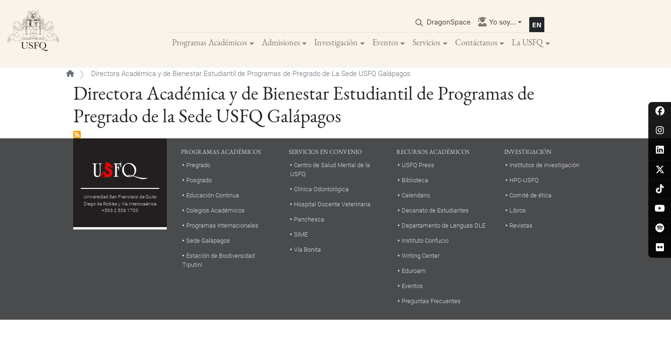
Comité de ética (530, 195)
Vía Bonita (307, 249)
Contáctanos (476, 42)
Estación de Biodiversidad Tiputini (218, 260)
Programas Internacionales (222, 225)
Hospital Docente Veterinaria (332, 204)
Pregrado (198, 165)
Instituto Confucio (425, 240)
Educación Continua (212, 195)
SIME (301, 234)
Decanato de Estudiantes (435, 210)
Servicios (426, 42)
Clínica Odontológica (321, 189)
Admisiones (281, 42)
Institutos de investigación (544, 165)
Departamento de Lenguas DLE (443, 225)
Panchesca (309, 219)
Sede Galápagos (208, 240)
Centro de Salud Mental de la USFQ (330, 170)
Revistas (521, 225)
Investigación (336, 42)
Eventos (385, 42)
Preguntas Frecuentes (431, 301)
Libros (517, 210)
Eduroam (414, 270)
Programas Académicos (209, 42)
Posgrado (199, 180)
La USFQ (527, 42)
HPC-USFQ (524, 180)
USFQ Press (418, 165)
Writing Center (420, 255)
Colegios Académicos (215, 210)
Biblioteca (415, 180)
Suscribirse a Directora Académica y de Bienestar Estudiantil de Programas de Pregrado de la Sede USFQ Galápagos (77, 135)
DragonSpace (449, 22)
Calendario (416, 195)
